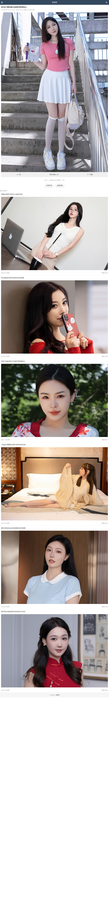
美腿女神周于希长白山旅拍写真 (11, 194)
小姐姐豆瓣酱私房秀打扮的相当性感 (13, 444)
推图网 (54, 2)
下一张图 (90, 174)
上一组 (19, 174)
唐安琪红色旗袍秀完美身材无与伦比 (13, 611)
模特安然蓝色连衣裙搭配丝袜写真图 (13, 528)
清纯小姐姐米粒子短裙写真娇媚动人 (13, 361)
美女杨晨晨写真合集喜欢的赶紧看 (12, 278)
